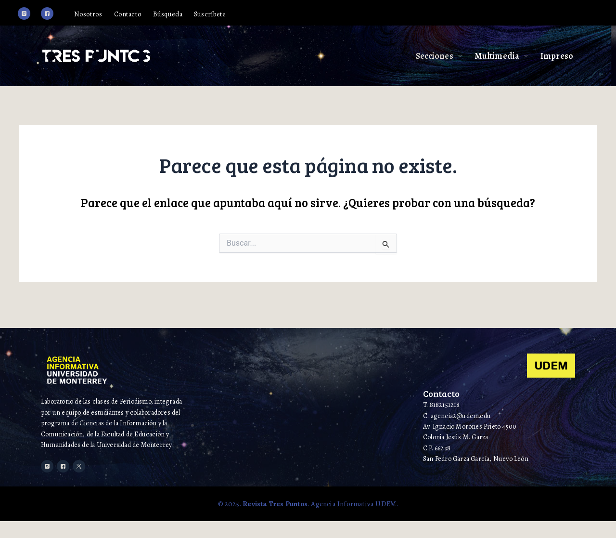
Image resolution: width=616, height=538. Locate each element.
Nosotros (98, 15)
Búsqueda (185, 15)
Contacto (141, 15)
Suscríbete (232, 15)
